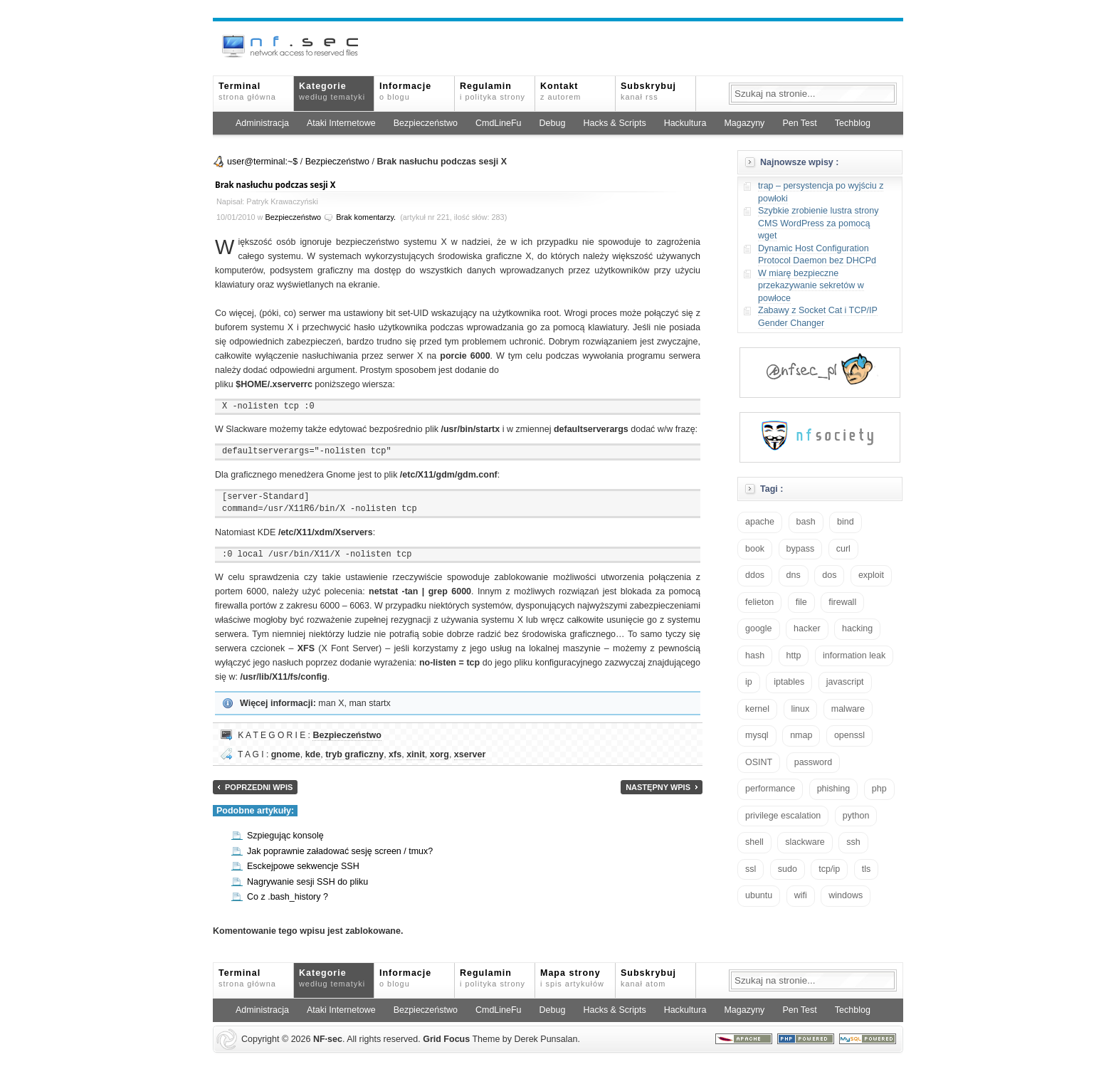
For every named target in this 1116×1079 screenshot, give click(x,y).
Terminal (247, 91)
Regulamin (492, 91)
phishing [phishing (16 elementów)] (834, 789)
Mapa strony (572, 978)
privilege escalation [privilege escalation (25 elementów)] (783, 816)
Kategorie (332, 91)
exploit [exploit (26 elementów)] (871, 575)
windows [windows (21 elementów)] (845, 895)
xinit (415, 754)
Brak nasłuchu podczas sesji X (275, 184)
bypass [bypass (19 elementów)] (800, 549)
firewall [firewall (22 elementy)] (842, 602)
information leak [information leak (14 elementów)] (854, 655)
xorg (439, 754)
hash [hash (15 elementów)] (754, 655)
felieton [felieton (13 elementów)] (759, 602)
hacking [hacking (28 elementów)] (857, 628)
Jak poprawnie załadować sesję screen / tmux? (340, 851)
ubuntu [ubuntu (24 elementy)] (758, 895)
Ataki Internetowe (341, 123)
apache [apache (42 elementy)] (759, 522)
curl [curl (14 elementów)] (843, 549)
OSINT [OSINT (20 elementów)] (758, 762)
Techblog (852, 123)
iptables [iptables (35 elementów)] (789, 682)
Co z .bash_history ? (287, 897)
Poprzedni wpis (259, 787)
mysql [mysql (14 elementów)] (757, 735)
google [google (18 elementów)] (758, 628)
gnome (285, 754)
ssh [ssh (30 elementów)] (853, 842)
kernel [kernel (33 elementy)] (757, 709)
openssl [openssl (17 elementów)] (849, 735)
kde (313, 754)
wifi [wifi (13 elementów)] (800, 895)
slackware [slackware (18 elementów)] (805, 842)
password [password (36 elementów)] (813, 762)
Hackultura (685, 123)
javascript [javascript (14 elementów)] (845, 682)
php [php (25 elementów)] (879, 789)
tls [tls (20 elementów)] (866, 869)
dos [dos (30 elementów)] (829, 575)
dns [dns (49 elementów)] (793, 575)
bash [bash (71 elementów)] (806, 522)
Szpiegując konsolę (285, 836)
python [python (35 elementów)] (856, 816)
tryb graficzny (354, 754)
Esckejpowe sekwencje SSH (303, 866)
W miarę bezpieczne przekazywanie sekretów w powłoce (811, 285)
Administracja (262, 123)
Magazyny (744, 123)
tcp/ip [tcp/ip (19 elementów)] (829, 869)
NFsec (327, 1039)
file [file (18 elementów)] (801, 602)
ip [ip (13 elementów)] (748, 682)
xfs (395, 754)
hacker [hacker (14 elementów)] (807, 628)
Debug (552, 123)
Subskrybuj (648, 91)
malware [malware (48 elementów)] (848, 709)
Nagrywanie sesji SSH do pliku (307, 882)
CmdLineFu (498, 123)
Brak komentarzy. (366, 217)
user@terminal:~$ (262, 162)
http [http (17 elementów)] (793, 655)
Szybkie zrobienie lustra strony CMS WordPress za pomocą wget (818, 223)
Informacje (405, 91)
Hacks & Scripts (614, 123)
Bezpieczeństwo (426, 123)
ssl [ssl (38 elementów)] (750, 869)
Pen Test (799, 123)
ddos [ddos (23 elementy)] (754, 575)
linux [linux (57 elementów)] (800, 709)
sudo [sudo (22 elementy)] (787, 869)
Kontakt (560, 91)
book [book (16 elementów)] (754, 549)
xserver (470, 754)
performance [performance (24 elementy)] (770, 789)
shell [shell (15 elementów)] (754, 842)
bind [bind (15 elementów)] (845, 522)
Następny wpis (658, 787)
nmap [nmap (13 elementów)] (801, 735)
